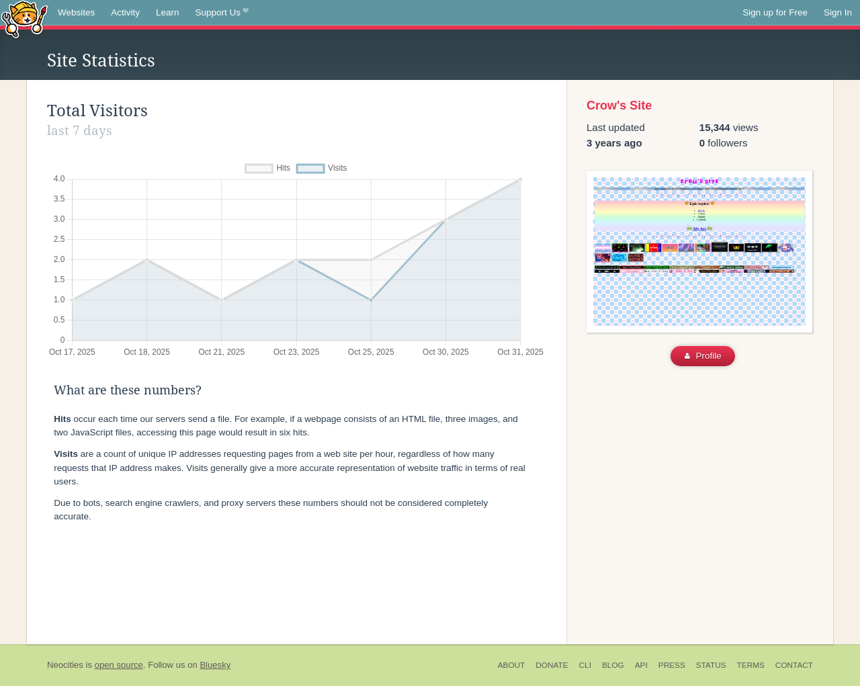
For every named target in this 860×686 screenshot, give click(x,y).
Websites (76, 12)
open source (119, 665)
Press (671, 665)
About (511, 665)
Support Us (222, 12)
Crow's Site (619, 105)
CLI (585, 665)
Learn (167, 12)
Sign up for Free (775, 12)
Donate (551, 665)
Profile (703, 356)
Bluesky (215, 665)
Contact (794, 665)
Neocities (65, 665)
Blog (613, 665)
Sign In (838, 12)
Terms (751, 665)
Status (711, 665)
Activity (125, 12)
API (641, 665)
